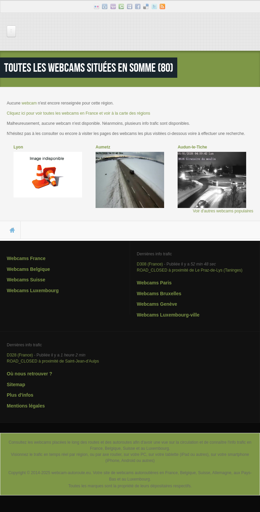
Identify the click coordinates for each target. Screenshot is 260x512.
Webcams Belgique (28, 269)
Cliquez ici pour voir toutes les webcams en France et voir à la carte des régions (78, 113)
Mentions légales (26, 406)
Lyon (18, 147)
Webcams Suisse (26, 279)
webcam (29, 103)
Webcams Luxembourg (33, 290)
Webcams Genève (157, 304)
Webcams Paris (154, 282)
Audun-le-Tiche (192, 147)
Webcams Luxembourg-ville (168, 315)
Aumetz (103, 147)
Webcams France (26, 258)
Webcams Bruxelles (159, 293)
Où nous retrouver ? (29, 373)
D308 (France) (150, 264)
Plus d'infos (20, 395)
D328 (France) (20, 355)
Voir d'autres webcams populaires (223, 211)
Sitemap (16, 384)
